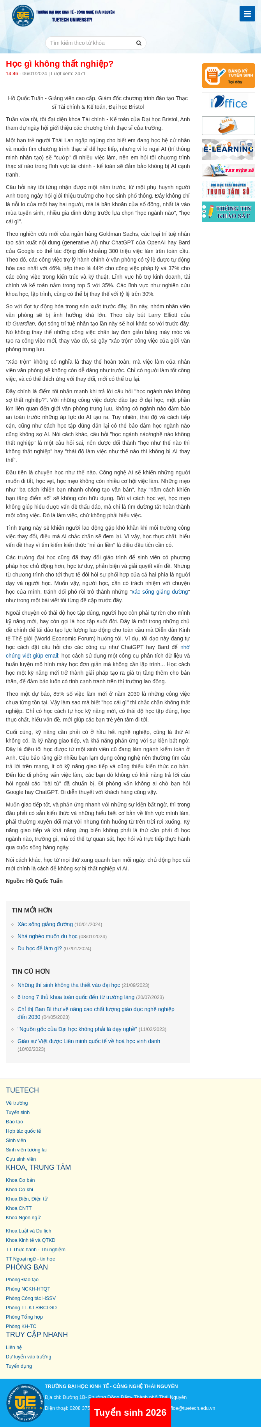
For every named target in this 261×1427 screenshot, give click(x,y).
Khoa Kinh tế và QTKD (30, 1240)
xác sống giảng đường (160, 592)
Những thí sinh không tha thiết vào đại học (84, 985)
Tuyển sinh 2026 (130, 1412)
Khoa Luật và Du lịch (28, 1231)
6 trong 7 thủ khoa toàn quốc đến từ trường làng (91, 997)
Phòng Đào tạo (22, 1279)
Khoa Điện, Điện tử (27, 1199)
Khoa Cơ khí (19, 1189)
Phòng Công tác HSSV (31, 1298)
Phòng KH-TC (21, 1326)
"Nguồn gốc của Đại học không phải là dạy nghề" (92, 1029)
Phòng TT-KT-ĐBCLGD (31, 1307)
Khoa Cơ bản (20, 1180)
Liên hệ (14, 1347)
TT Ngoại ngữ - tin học (30, 1259)
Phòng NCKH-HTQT (28, 1289)
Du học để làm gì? (54, 948)
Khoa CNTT (19, 1208)
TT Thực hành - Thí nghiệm (35, 1249)
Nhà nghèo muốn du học (62, 936)
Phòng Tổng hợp (24, 1317)
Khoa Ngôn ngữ (23, 1217)
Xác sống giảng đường (60, 924)
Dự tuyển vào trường (28, 1357)
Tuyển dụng (19, 1366)
